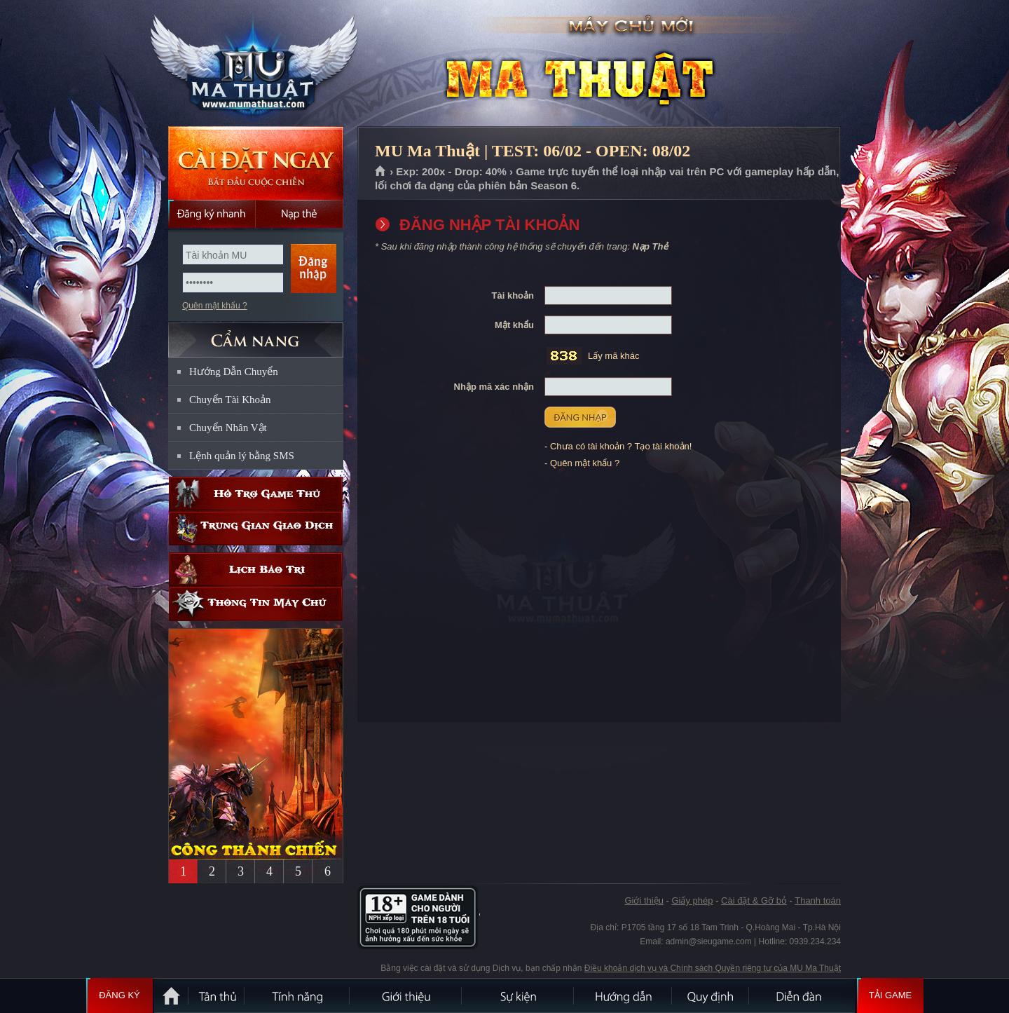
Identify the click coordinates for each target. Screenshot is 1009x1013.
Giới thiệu (643, 900)
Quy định (711, 995)
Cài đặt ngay (255, 163)
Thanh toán (818, 900)
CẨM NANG (255, 334)
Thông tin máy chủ (256, 604)
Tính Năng (297, 995)
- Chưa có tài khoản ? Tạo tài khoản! (618, 446)
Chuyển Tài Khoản (230, 399)
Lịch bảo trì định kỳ (256, 569)
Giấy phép (692, 900)
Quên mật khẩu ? (214, 306)
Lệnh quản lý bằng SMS (241, 455)
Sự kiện (518, 995)
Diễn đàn (802, 995)
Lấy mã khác (613, 356)
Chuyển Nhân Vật (228, 427)
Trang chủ (381, 172)
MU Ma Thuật (255, 63)
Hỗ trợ (256, 494)
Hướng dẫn (624, 995)
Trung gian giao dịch (256, 528)
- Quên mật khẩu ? (581, 463)
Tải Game (890, 995)
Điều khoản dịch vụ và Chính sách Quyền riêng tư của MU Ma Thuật (712, 968)
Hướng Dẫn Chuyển (233, 371)
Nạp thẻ (299, 214)
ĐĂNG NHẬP (580, 417)
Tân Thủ (217, 995)
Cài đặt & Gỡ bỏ (754, 900)
